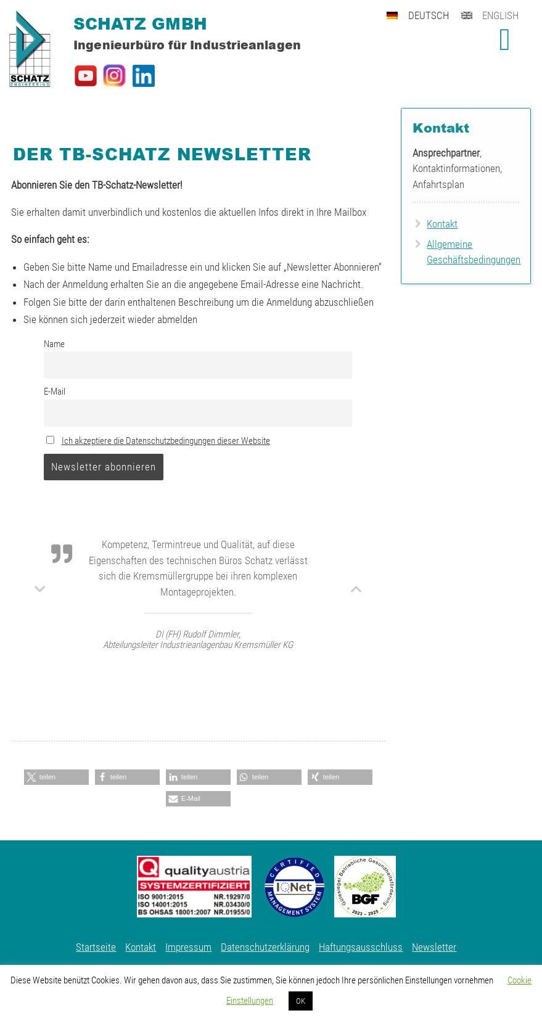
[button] (56, 777)
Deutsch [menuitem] (428, 15)
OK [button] (300, 1001)
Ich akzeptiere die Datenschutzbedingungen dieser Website (166, 440)
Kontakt (442, 224)
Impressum (188, 947)
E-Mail (54, 391)
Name (54, 344)
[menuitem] (424, 14)
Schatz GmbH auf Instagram (114, 76)
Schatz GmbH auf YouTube (85, 76)
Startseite (96, 947)
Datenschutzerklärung (265, 947)
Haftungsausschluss (361, 947)
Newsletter (434, 947)
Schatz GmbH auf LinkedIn (143, 76)
